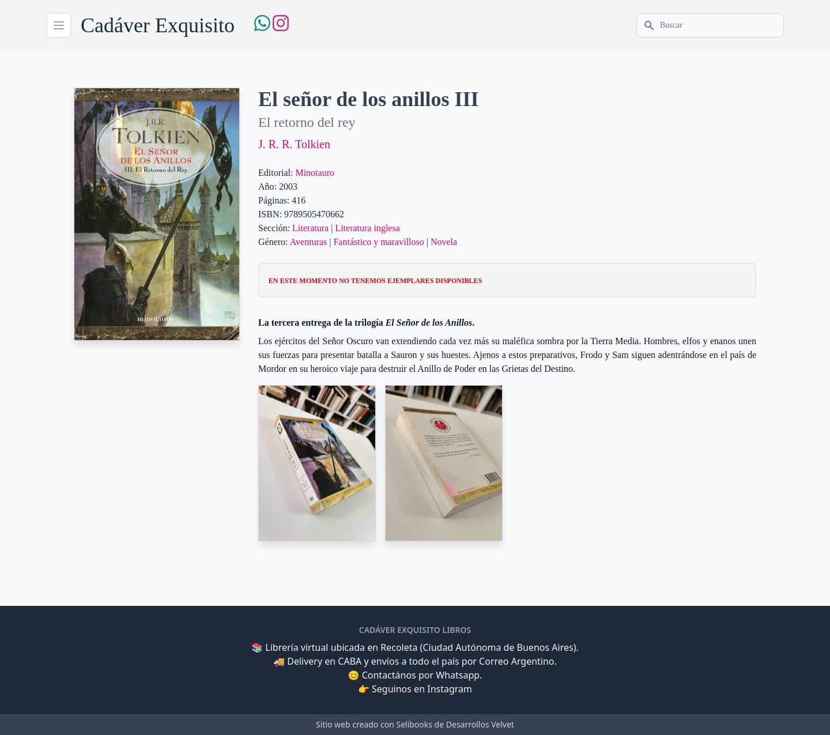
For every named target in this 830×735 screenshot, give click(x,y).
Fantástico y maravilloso (378, 242)
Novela (444, 242)
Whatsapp (458, 675)
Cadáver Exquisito (158, 25)
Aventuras (308, 242)
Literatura (310, 228)
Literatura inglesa (367, 228)
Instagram (449, 689)
